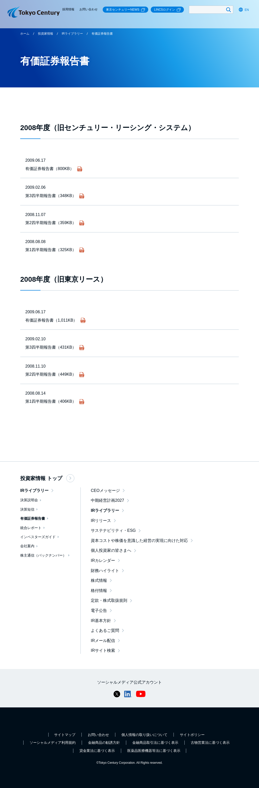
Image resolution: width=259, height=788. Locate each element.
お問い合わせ (88, 9)
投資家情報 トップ (47, 478)
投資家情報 (45, 33)
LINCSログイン (167, 10)
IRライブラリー (72, 33)
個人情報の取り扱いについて (144, 735)
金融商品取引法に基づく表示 (155, 743)
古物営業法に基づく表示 (210, 743)
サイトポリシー (192, 735)
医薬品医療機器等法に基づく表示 (153, 751)
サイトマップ (64, 735)
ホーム (24, 33)
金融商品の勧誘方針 (104, 743)
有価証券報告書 (102, 33)
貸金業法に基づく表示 (97, 751)
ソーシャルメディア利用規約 (53, 743)
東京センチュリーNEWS (125, 10)
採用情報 (68, 9)
